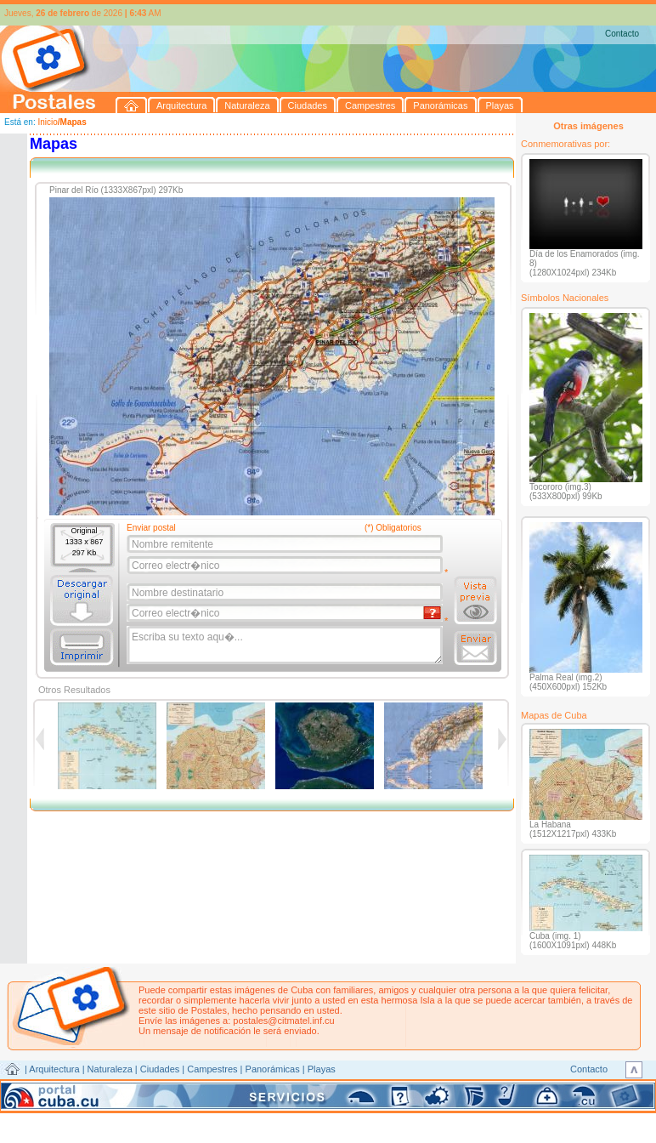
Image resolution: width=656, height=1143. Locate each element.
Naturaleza (110, 1069)
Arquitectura (54, 1069)
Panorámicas (273, 1069)
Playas (322, 1069)
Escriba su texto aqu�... (286, 645)
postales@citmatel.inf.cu (283, 1020)
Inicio (47, 122)
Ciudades (159, 1069)
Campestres (212, 1069)
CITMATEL (402, 1088)
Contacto (622, 33)
